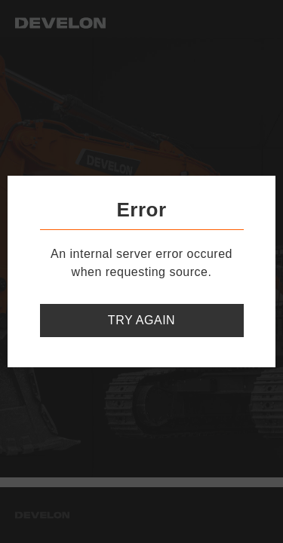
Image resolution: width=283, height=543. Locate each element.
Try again (141, 320)
